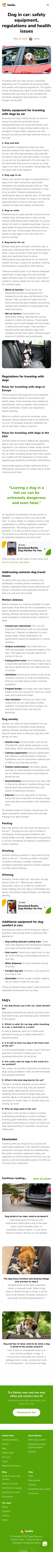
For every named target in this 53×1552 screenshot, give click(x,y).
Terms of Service (34, 1539)
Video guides (34, 1480)
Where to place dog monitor (11, 1478)
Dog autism (7, 1496)
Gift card (6, 1457)
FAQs (30, 1476)
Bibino (5, 1507)
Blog (4, 1448)
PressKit (32, 1451)
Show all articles (42, 1178)
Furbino (5, 1515)
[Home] (26, 1532)
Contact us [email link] (33, 1493)
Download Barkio (10, 1439)
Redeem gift (7, 1452)
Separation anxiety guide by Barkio (37, 1446)
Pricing (5, 1444)
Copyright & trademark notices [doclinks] (26, 1543)
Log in (5, 1461)
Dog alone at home (11, 1492)
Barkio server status (11, 1465)
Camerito (6, 1511)
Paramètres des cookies (39, 1489)
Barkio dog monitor (37, 1439)
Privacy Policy (17, 1539)
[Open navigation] (47, 4)
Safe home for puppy (12, 1488)
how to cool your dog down (15, 562)
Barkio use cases (10, 1483)
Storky (5, 1520)
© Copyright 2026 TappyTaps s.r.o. (26, 1536)
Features (32, 1484)
